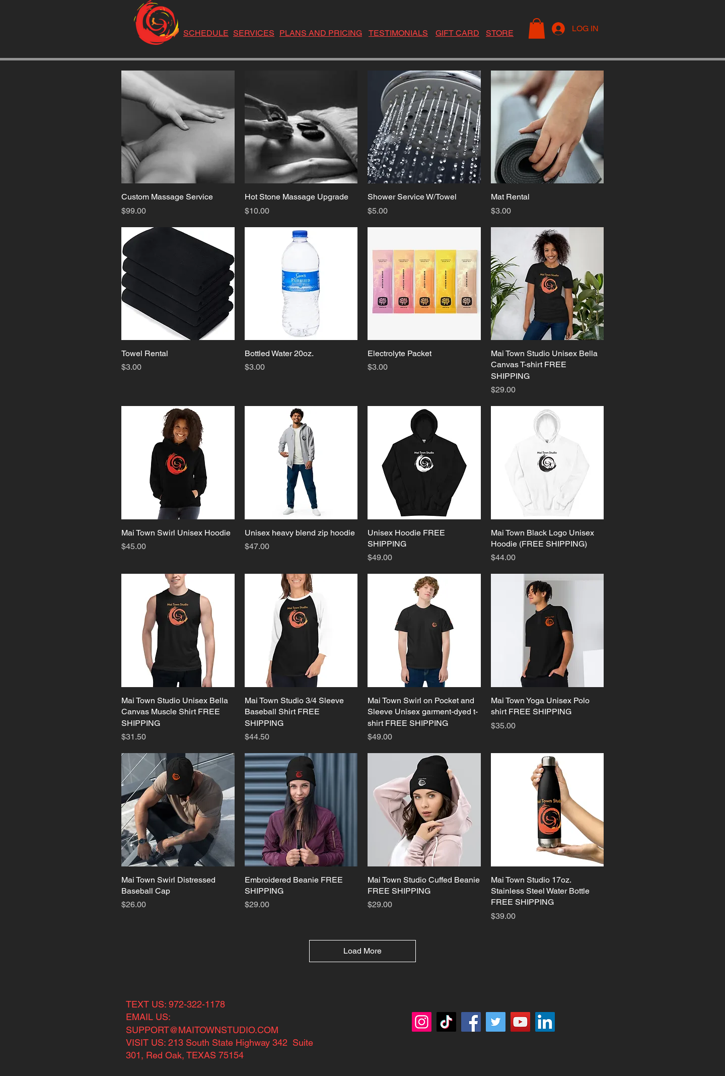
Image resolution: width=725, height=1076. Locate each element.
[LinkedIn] (545, 1022)
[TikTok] (446, 1022)
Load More (362, 951)
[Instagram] (421, 1022)
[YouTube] (520, 1022)
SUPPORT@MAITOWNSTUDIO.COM (202, 1030)
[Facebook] (471, 1022)
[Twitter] (495, 1022)
